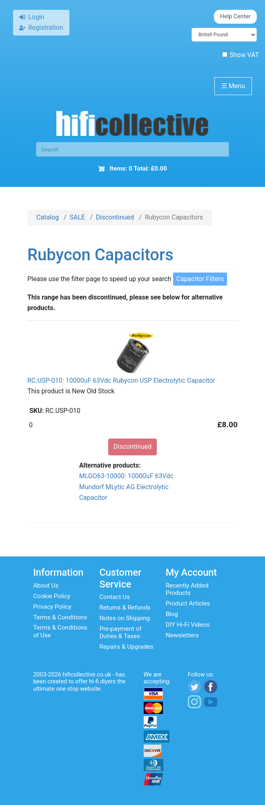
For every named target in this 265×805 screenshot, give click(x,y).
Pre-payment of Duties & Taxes (120, 632)
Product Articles (188, 603)
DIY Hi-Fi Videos (188, 624)
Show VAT (240, 55)
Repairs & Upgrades (126, 646)
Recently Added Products (187, 589)
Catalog (47, 217)
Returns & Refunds (124, 607)
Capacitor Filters (200, 279)
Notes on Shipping (124, 618)
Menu (233, 86)
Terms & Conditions (60, 617)
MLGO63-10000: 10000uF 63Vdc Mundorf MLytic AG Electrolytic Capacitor (126, 486)
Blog (172, 614)
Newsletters (182, 635)
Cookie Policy (51, 596)
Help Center (235, 16)
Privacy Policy (52, 606)
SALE (77, 217)
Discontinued (115, 217)
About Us (45, 585)
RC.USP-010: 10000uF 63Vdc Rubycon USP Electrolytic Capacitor (121, 380)
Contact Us (114, 597)
